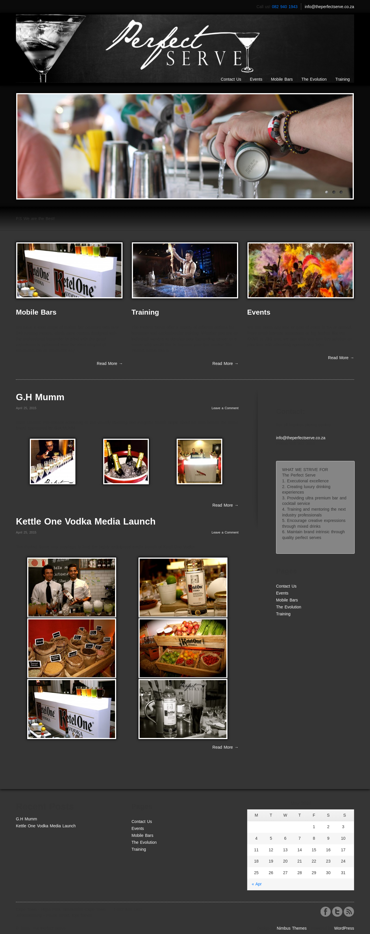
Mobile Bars (282, 79)
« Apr (257, 884)
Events (256, 79)
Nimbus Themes (292, 928)
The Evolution (314, 79)
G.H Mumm (40, 397)
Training (342, 79)
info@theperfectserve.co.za (329, 6)
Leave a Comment (225, 408)
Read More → (110, 363)
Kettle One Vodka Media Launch (86, 521)
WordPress (344, 928)
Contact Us (231, 79)
